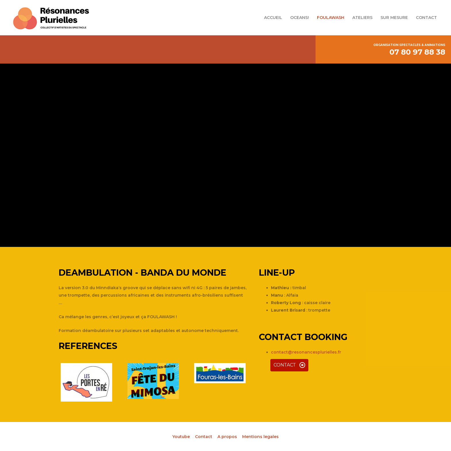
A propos (227, 436)
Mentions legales (260, 436)
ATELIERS (362, 17)
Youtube (181, 436)
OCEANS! (299, 17)
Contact (203, 436)
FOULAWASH (330, 17)
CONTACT (426, 17)
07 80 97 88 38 (417, 52)
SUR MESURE (394, 17)
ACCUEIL (273, 17)
